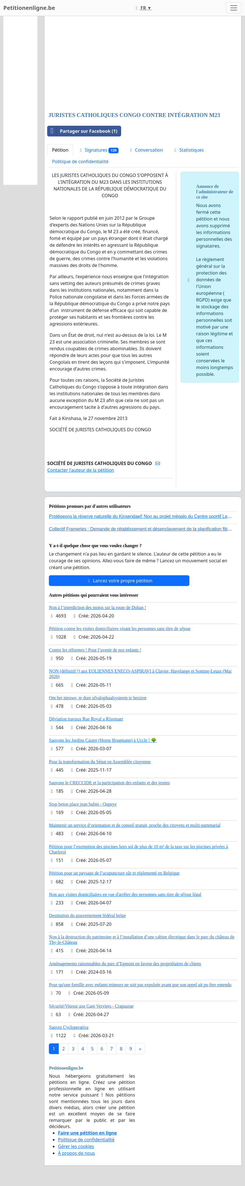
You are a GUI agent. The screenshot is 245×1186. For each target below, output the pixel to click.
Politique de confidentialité (80, 161)
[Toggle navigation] (234, 8)
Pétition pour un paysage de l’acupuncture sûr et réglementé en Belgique (114, 873)
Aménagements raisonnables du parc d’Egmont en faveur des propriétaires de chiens (125, 963)
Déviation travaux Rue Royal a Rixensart (86, 718)
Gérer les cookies (76, 1146)
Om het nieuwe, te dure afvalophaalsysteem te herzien (97, 697)
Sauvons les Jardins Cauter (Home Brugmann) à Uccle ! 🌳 (102, 740)
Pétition (60, 150)
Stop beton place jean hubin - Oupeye (83, 804)
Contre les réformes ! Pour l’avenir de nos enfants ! (95, 650)
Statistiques (188, 150)
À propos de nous (76, 1153)
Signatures (98, 150)
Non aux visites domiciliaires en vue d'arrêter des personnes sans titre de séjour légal (125, 894)
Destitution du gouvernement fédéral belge (87, 915)
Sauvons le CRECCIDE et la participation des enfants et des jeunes (109, 782)
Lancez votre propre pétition (119, 581)
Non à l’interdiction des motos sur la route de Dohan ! (97, 607)
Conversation (145, 150)
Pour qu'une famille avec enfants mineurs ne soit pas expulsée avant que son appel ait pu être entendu (140, 984)
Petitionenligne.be (29, 8)
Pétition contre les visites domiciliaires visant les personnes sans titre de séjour (119, 628)
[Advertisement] (143, 64)
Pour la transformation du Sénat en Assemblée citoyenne (100, 761)
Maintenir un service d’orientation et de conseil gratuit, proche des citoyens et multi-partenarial (134, 825)
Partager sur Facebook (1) (82, 131)
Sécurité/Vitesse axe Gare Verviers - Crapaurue (91, 1006)
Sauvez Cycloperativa (68, 1027)
